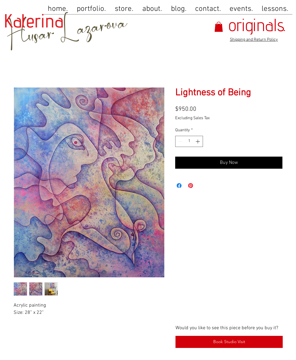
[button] (218, 27)
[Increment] (198, 141)
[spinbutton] (189, 141)
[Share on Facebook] (179, 185)
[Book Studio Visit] (229, 342)
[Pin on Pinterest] (190, 185)
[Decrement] (180, 141)
